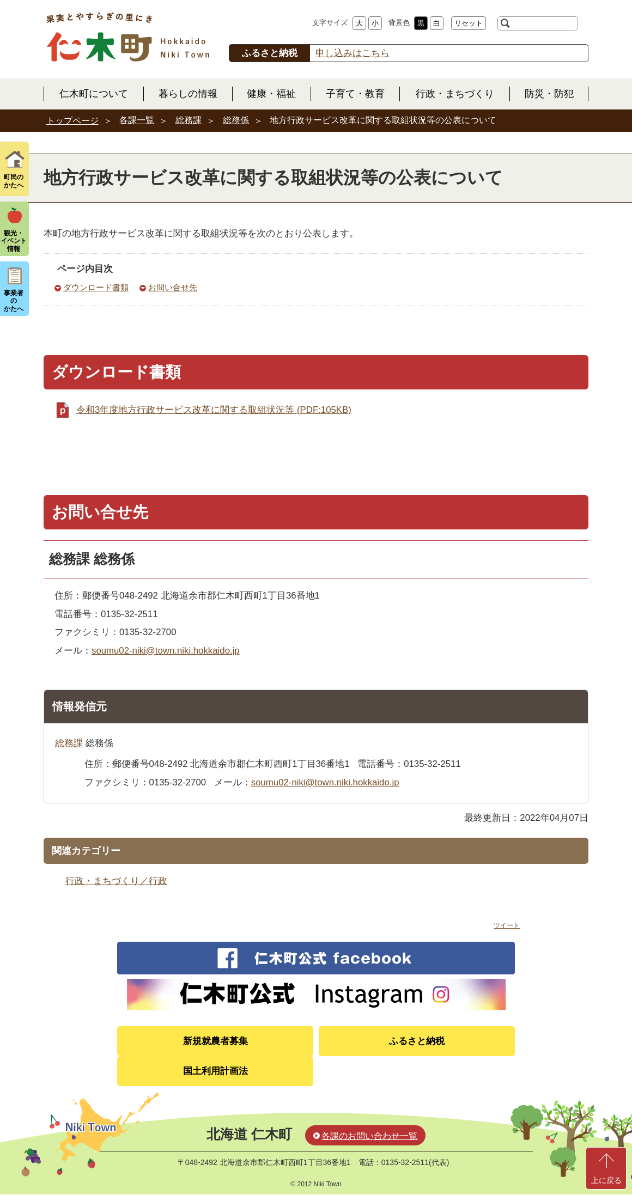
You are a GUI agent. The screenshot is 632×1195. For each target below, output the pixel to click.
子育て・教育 (355, 93)
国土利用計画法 (215, 1071)
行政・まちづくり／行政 (116, 881)
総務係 (236, 120)
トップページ (72, 120)
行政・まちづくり (455, 93)
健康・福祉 (271, 93)
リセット (468, 23)
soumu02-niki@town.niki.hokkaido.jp (166, 650)
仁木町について (93, 93)
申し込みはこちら (352, 53)
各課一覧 (136, 120)
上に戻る (606, 1180)
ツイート (507, 925)
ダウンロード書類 (96, 287)
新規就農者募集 (215, 1041)
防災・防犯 (549, 93)
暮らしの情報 (188, 93)
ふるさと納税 (417, 1041)
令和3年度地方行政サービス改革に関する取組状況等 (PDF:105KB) (213, 410)
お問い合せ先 (172, 287)
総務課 (188, 120)
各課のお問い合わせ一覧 (369, 1136)
